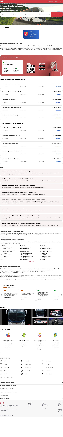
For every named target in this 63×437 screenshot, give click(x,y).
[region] (31, 34)
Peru (59, 411)
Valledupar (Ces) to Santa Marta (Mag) (11, 91)
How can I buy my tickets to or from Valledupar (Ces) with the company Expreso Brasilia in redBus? (23, 199)
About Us (29, 403)
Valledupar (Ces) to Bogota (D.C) (10, 99)
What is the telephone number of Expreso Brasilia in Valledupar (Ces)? (17, 178)
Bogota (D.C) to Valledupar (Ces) (10, 143)
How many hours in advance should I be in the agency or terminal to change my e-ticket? (21, 223)
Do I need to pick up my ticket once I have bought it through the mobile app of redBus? (21, 215)
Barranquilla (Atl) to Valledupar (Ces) (11, 135)
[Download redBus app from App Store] (42, 69)
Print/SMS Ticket (50, 1)
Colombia (60, 410)
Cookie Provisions (45, 405)
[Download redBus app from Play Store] (42, 67)
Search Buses (57, 14)
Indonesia (59, 404)
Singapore (60, 405)
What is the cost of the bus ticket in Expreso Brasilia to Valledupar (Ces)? (18, 171)
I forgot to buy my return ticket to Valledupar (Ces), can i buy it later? (17, 207)
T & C (43, 403)
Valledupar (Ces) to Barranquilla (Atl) (11, 84)
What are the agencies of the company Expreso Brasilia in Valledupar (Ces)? (18, 185)
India (59, 403)
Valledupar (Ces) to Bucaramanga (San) (11, 107)
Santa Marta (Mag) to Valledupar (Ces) (11, 127)
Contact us (30, 404)
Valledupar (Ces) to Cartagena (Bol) (10, 115)
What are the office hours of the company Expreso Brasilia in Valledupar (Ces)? (19, 192)
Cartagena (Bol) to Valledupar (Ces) (10, 158)
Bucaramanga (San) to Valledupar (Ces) (11, 151)
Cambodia (60, 409)
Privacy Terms (44, 404)
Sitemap (29, 405)
